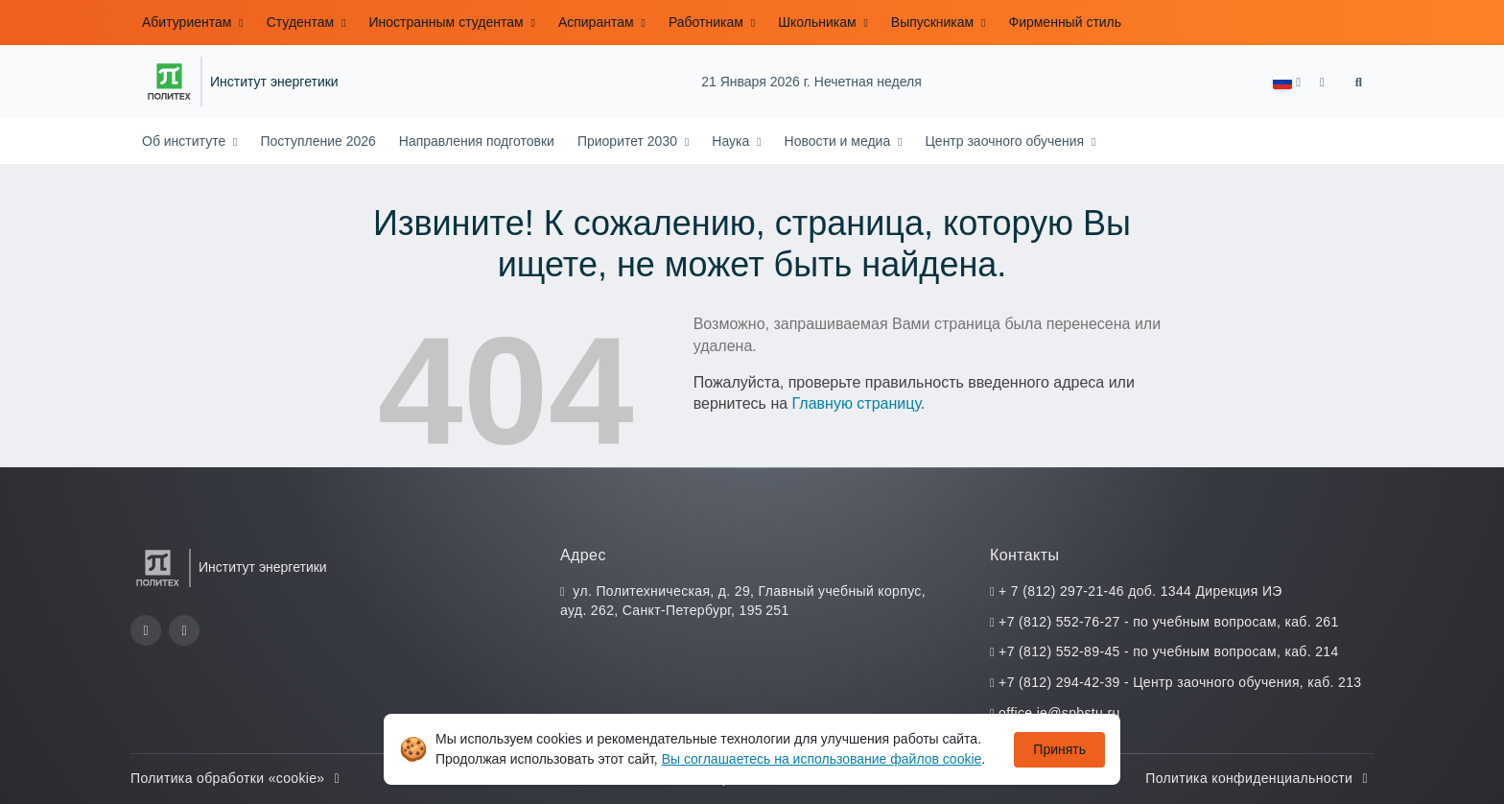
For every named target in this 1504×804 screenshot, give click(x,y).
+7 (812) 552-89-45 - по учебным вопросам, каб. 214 (1168, 651)
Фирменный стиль (1064, 22)
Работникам (708, 22)
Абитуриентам (188, 22)
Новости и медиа (840, 141)
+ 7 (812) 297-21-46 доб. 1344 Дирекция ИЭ (1140, 591)
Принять (1059, 749)
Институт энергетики (274, 82)
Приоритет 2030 (629, 141)
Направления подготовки (476, 141)
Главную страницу (856, 403)
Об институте (185, 141)
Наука (732, 141)
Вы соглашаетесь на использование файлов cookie (822, 759)
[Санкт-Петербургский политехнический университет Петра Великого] (169, 81)
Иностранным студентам (448, 22)
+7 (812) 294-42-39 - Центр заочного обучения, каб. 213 (1180, 682)
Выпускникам (934, 22)
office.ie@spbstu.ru (1059, 713)
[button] (1287, 82)
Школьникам (818, 22)
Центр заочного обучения (1006, 141)
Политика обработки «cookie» (237, 778)
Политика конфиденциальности (1259, 778)
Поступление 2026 (317, 141)
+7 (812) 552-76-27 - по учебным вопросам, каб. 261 (1168, 621)
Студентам (302, 22)
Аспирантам (598, 22)
